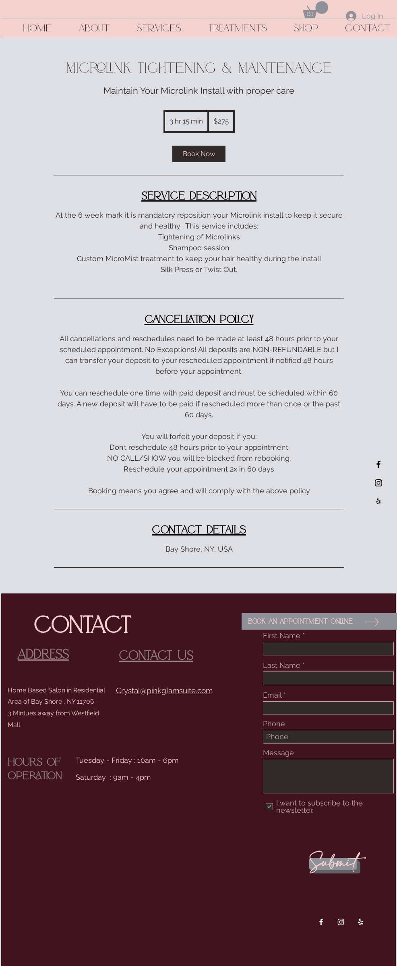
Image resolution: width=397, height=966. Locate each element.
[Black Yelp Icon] (378, 501)
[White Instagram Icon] (341, 922)
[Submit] (333, 864)
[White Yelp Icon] (360, 922)
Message (278, 752)
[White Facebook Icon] (321, 922)
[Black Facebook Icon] (378, 464)
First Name (281, 635)
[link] (198, 154)
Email (272, 695)
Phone (274, 723)
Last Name (281, 665)
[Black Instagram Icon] (378, 483)
